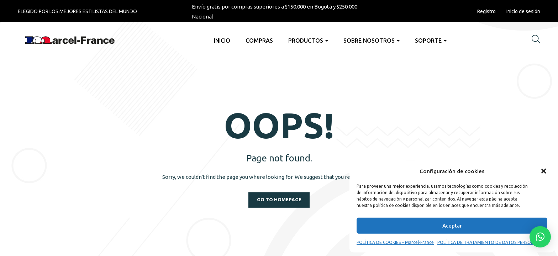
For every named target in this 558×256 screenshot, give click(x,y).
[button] (543, 171)
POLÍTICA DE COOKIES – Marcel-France (395, 242)
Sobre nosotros (371, 40)
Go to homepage (279, 200)
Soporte (431, 40)
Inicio (222, 40)
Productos (308, 40)
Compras (259, 40)
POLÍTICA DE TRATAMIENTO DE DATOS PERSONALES (490, 242)
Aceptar (452, 226)
